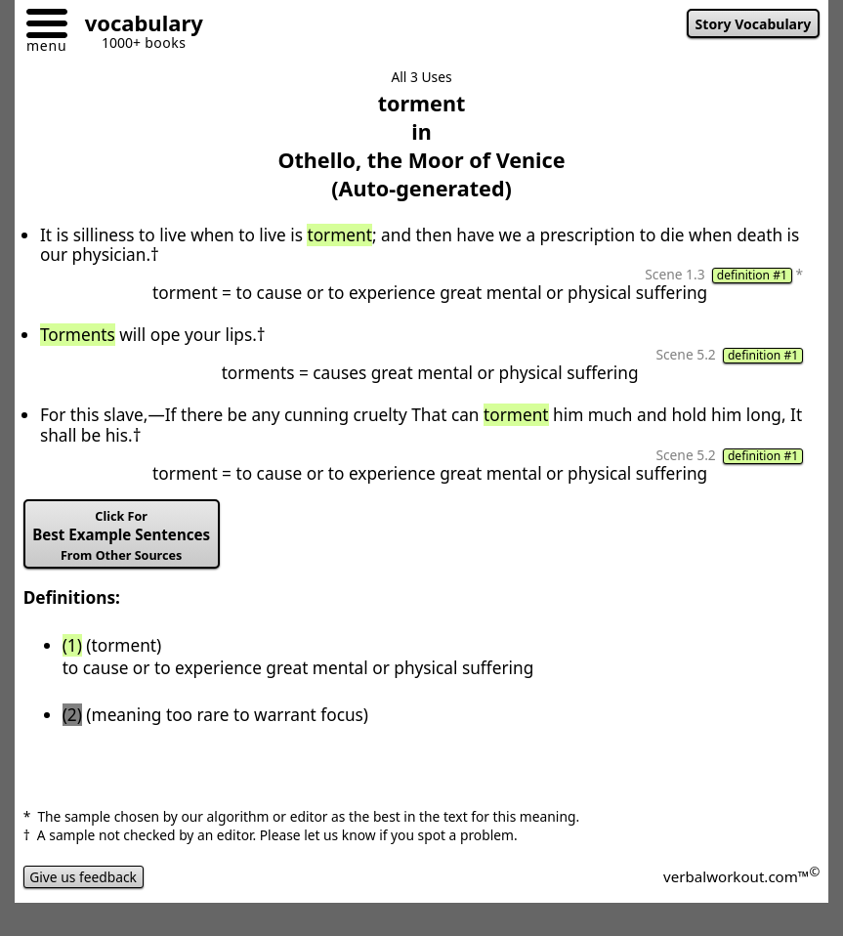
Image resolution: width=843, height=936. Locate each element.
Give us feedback (83, 877)
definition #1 (752, 275)
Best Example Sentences (121, 536)
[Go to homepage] (136, 26)
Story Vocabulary (753, 24)
